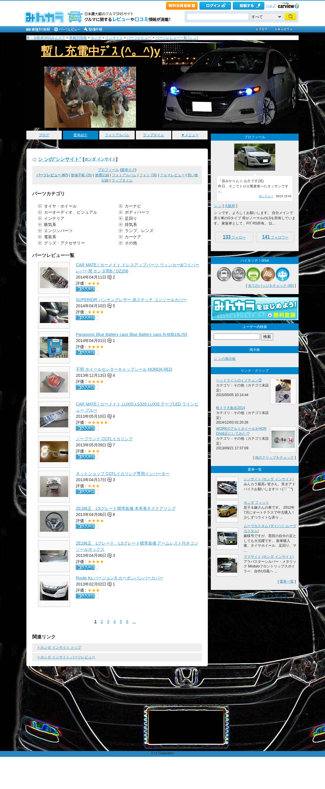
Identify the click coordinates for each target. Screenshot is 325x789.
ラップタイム (153, 135)
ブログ (44, 135)
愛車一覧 (287, 581)
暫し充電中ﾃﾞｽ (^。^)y (100, 51)
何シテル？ (266, 196)
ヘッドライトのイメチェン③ (239, 380)
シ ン (218, 206)
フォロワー (275, 236)
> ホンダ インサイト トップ (59, 647)
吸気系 (50, 224)
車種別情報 (78, 38)
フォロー (234, 236)
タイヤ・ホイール (60, 206)
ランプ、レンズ (139, 230)
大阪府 (230, 206)
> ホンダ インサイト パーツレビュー (66, 657)
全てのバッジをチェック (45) (271, 286)
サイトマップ (274, 595)
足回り (131, 218)
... (134, 621)
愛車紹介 (80, 135)
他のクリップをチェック (274, 457)
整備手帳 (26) (81, 175)
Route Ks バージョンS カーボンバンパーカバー (119, 578)
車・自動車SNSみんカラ (45, 38)
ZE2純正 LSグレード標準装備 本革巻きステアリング (126, 508)
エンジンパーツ (58, 230)
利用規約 (248, 595)
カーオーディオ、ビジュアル (70, 212)
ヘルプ (271, 5)
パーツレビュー (139, 38)
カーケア (133, 236)
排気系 (131, 224)
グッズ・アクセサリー (64, 243)
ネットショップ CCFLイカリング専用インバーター (123, 473)
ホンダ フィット (256, 502)
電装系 (50, 236)
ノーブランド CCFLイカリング (104, 438)
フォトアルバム (117, 135)
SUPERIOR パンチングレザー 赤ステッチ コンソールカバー (131, 299)
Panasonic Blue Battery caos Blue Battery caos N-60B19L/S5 (131, 334)
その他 (131, 243)
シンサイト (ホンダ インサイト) (269, 479)
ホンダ (96, 38)
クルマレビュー (172, 175)
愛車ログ (128, 170)
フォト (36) (148, 175)
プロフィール (108, 170)
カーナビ (133, 206)
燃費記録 (102, 175)
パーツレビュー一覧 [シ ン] (176, 38)
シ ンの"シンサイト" (59, 159)
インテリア (54, 218)
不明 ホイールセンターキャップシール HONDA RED (124, 369)
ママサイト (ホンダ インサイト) (269, 557)
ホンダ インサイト (100, 159)
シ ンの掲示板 (225, 359)
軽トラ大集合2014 (230, 408)
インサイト (114, 38)
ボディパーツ (137, 212)
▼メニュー (190, 135)
